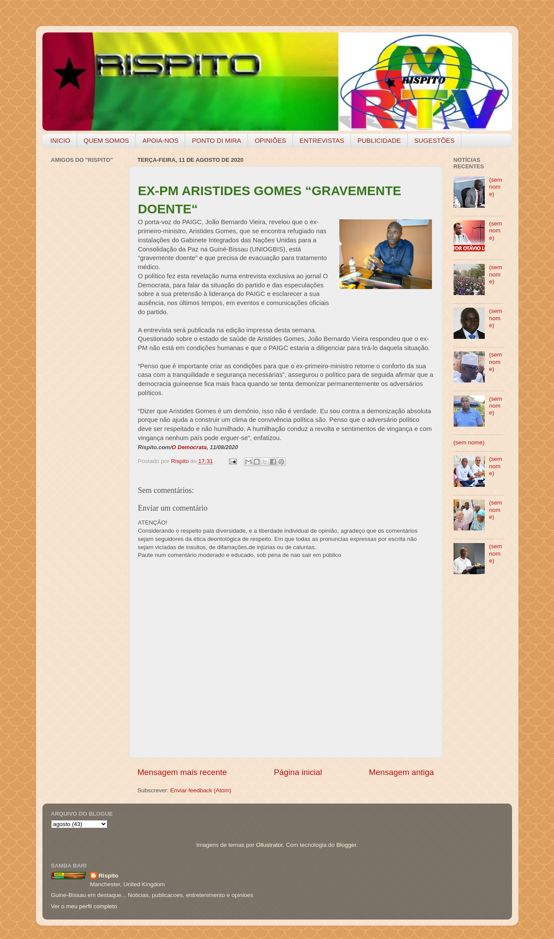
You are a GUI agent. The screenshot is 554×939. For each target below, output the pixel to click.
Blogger (346, 845)
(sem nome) (495, 187)
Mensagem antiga (401, 772)
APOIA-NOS (160, 140)
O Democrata (189, 447)
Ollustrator (269, 845)
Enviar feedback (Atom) (200, 790)
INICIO (60, 140)
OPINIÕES (270, 140)
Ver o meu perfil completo (84, 906)
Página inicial (298, 772)
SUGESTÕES (434, 140)
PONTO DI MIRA (216, 140)
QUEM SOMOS (106, 140)
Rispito (109, 875)
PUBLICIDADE (379, 140)
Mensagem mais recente (182, 772)
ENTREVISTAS (322, 140)
